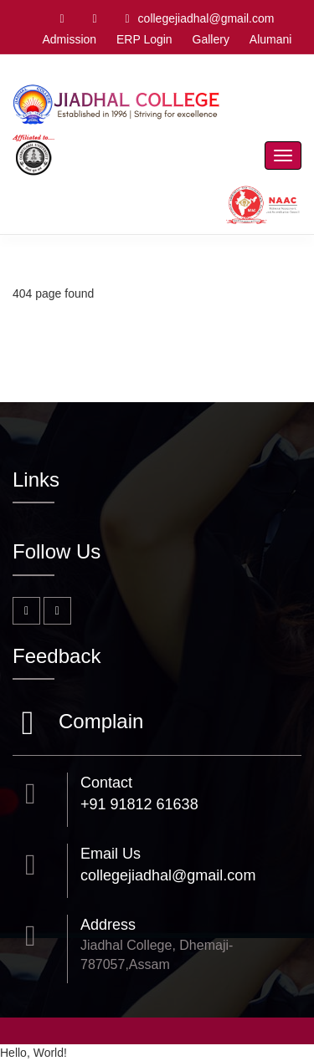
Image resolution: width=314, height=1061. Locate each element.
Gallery (211, 39)
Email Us (110, 853)
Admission (69, 39)
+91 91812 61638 (139, 804)
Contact (106, 782)
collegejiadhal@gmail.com (199, 18)
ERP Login (144, 39)
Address (108, 924)
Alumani (271, 39)
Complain (98, 722)
